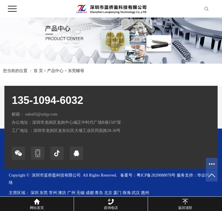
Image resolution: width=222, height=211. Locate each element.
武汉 (136, 193)
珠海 (127, 193)
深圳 (34, 193)
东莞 (43, 193)
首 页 (38, 71)
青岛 (99, 193)
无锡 (80, 193)
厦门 (117, 193)
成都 (90, 193)
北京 (108, 193)
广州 (71, 193)
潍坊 (62, 193)
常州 (53, 193)
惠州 (145, 193)
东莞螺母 (76, 71)
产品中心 (55, 71)
